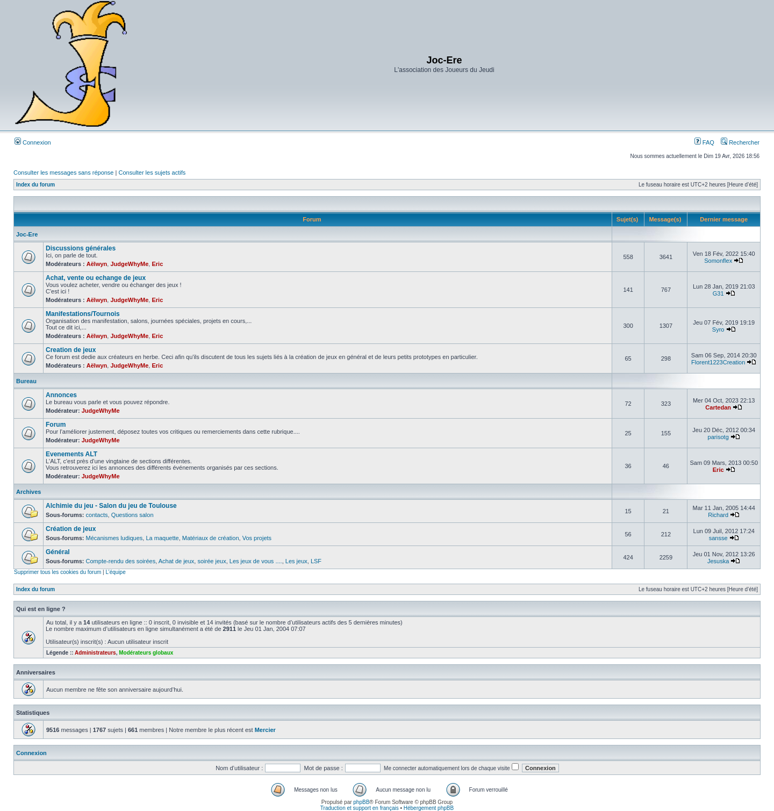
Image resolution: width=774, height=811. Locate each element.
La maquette (162, 538)
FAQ (704, 142)
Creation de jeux (71, 350)
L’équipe (115, 572)
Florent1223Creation (718, 362)
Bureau (26, 381)
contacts (97, 515)
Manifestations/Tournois (83, 314)
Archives (28, 492)
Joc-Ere (27, 234)
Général (58, 552)
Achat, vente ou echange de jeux (96, 278)
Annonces (61, 395)
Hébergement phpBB (429, 808)
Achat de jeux (177, 561)
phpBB (361, 802)
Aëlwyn (97, 264)
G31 (718, 293)
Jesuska (718, 561)
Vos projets (256, 538)
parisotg (718, 437)
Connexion (33, 142)
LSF (316, 561)
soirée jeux (211, 561)
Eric (157, 264)
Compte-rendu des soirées (121, 561)
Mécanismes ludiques (114, 538)
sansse (718, 538)
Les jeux (296, 561)
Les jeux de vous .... (256, 561)
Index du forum (35, 185)
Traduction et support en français (359, 808)
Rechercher (740, 142)
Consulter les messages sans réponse (63, 172)
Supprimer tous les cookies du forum (57, 572)
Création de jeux (71, 529)
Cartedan (718, 407)
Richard (718, 515)
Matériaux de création (210, 538)
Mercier (265, 730)
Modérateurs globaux (146, 653)
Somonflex (718, 260)
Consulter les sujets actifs (151, 172)
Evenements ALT (71, 454)
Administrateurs (95, 653)
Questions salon (132, 515)
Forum (56, 424)
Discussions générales (81, 248)
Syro (718, 329)
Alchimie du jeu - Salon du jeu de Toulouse (111, 505)
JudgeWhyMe (129, 264)
